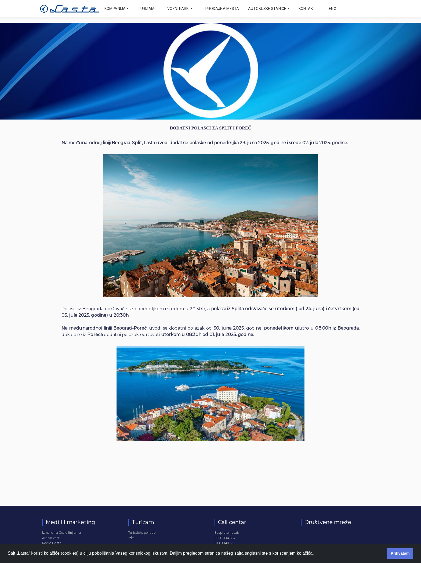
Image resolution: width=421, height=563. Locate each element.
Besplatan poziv (227, 532)
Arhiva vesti (51, 538)
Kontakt (307, 8)
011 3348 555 (225, 543)
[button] (316, 554)
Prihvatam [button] (400, 553)
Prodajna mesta (222, 8)
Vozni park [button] (178, 8)
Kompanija (115, 8)
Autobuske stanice (267, 8)
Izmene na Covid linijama (61, 532)
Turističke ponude (141, 532)
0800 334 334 (225, 538)
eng (332, 8)
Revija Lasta (51, 543)
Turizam (146, 8)
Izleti (132, 538)
